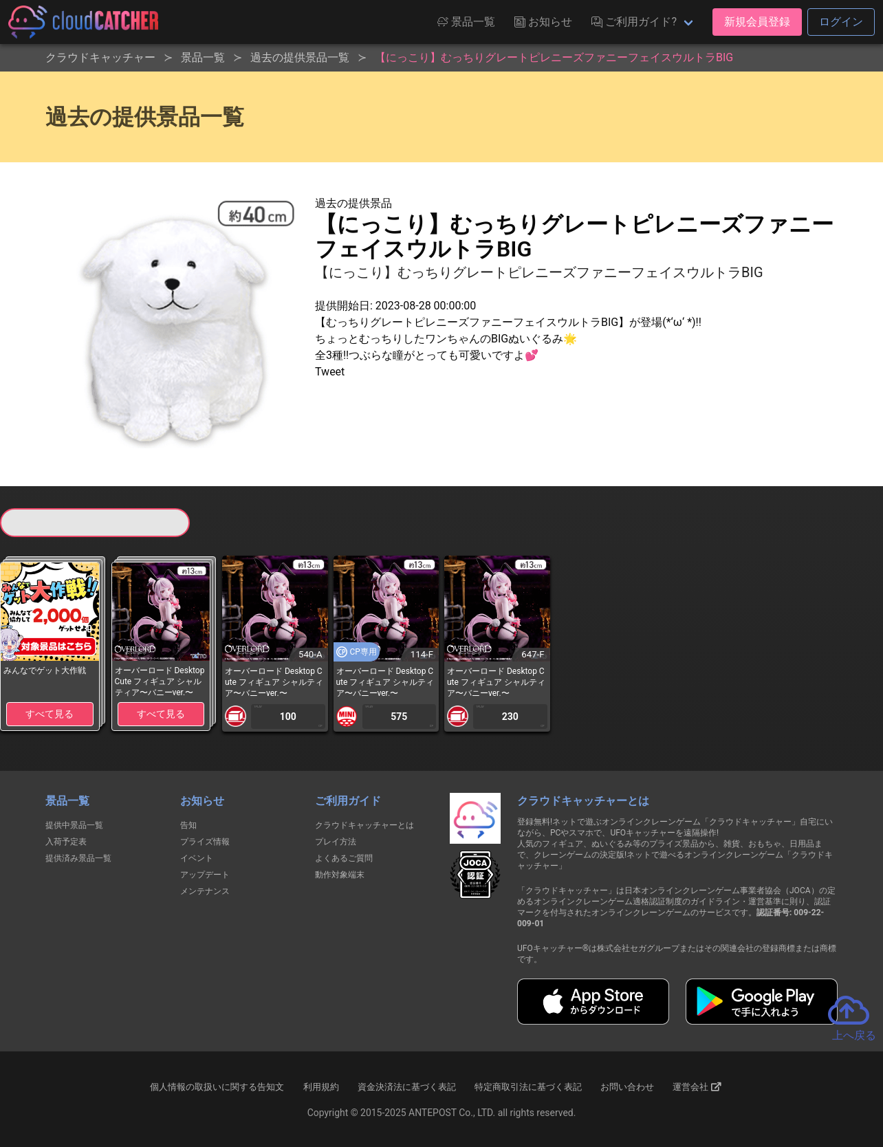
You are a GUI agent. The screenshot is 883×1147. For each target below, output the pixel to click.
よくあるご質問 (344, 858)
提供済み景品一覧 (78, 858)
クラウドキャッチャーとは (364, 825)
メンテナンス (205, 891)
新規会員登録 (757, 21)
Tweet (330, 371)
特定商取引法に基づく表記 (528, 1087)
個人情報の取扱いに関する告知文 (217, 1087)
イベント (196, 858)
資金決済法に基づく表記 (407, 1087)
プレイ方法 (335, 841)
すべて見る (49, 713)
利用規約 (321, 1087)
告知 (188, 825)
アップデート (205, 875)
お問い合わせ (627, 1087)
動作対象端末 (339, 875)
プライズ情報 (205, 841)
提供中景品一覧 (74, 825)
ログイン (841, 21)
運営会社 (697, 1086)
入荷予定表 (66, 841)
